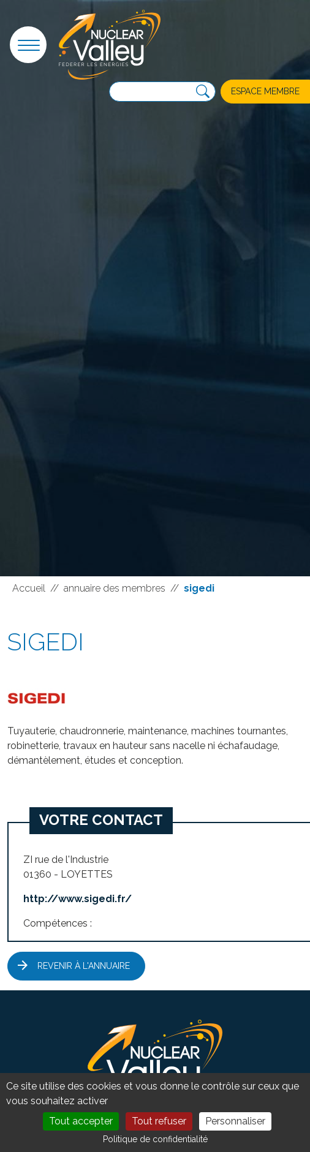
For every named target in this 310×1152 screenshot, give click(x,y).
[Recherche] (202, 92)
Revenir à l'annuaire (83, 966)
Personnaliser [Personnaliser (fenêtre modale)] (235, 1121)
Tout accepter (81, 1121)
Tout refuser (159, 1121)
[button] (28, 44)
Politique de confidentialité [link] (155, 1139)
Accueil (28, 588)
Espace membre (265, 91)
